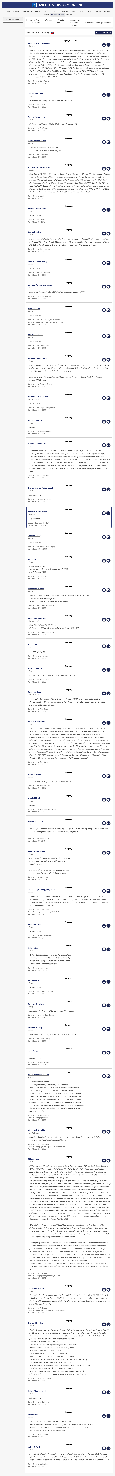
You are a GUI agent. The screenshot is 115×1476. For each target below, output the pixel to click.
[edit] (108, 45)
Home (28, 20)
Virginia (49, 20)
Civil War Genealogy (36, 21)
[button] (57, 43)
